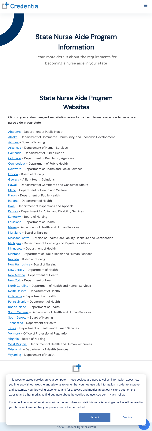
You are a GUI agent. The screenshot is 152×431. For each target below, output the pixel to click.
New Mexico (16, 275)
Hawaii (12, 185)
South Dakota (17, 318)
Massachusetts (18, 238)
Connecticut (16, 164)
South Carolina (18, 312)
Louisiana (14, 222)
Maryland (14, 233)
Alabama (14, 132)
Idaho (12, 190)
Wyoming (14, 355)
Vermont (14, 333)
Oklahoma (15, 296)
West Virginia (17, 344)
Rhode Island (17, 307)
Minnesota (15, 248)
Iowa (11, 206)
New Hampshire (19, 264)
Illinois (12, 195)
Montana (14, 254)
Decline (127, 417)
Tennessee (15, 323)
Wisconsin (15, 349)
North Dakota (17, 291)
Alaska (12, 137)
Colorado (14, 158)
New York (14, 280)
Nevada (13, 259)
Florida (13, 174)
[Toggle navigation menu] (145, 6)
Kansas (13, 211)
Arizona (13, 142)
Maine (12, 227)
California (14, 153)
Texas (12, 328)
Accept (94, 417)
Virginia (13, 339)
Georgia (13, 179)
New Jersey (16, 270)
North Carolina (18, 286)
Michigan (14, 243)
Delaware (14, 169)
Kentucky (14, 217)
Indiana (13, 201)
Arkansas (14, 148)
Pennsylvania (17, 302)
